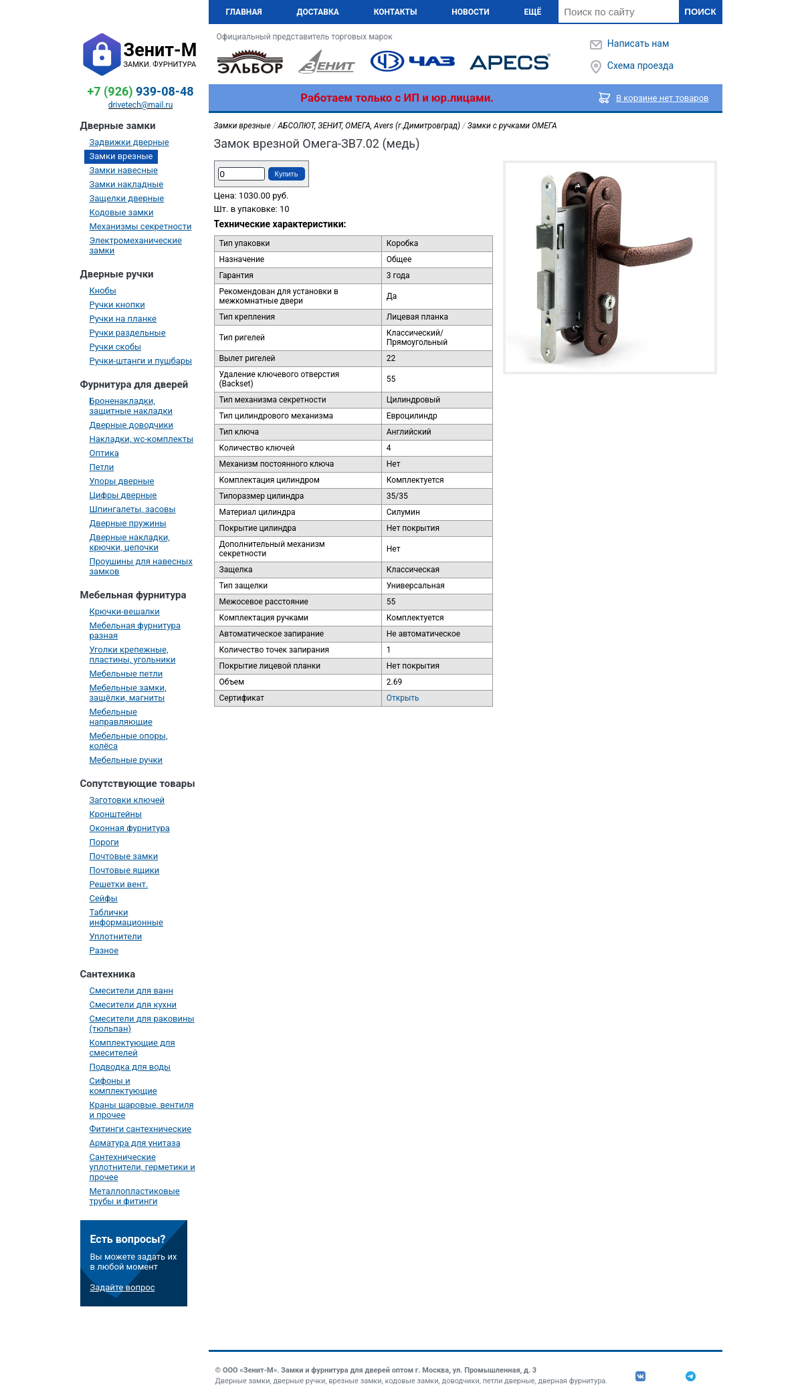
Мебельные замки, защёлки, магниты (128, 693)
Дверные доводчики (132, 425)
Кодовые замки (122, 212)
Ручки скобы (116, 347)
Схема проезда (640, 65)
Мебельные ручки (126, 760)
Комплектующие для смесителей (132, 1048)
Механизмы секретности (141, 226)
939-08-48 (140, 91)
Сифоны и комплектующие (123, 1086)
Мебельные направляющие (121, 717)
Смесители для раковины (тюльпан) (142, 1024)
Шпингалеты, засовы (133, 509)
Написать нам (638, 43)
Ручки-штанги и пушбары (141, 361)
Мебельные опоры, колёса (129, 741)
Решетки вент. (119, 884)
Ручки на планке (123, 319)
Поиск (700, 12)
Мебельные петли (126, 674)
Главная (244, 12)
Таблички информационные (126, 917)
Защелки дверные (127, 198)
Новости (470, 12)
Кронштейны (116, 814)
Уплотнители (116, 936)
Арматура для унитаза (135, 1143)
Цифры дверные (123, 495)
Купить (286, 174)
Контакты (395, 12)
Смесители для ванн (131, 990)
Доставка (318, 12)
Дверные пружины (128, 523)
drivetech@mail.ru (140, 105)
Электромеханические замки (136, 245)
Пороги (104, 842)
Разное (104, 950)
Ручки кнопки (117, 305)
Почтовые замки (124, 856)
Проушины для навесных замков (141, 566)
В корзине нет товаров (662, 98)
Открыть (403, 698)
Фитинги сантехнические (141, 1129)
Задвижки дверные (129, 142)
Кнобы (103, 290)
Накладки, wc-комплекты (142, 439)
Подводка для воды (130, 1067)
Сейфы (104, 898)
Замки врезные (121, 156)
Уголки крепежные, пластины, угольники (133, 655)
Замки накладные (127, 184)
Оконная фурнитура (130, 828)
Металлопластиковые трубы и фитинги (135, 1196)
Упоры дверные (122, 481)
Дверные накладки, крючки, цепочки (130, 542)
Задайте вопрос (122, 1287)
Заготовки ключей (127, 800)
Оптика (104, 453)
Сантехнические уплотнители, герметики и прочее (142, 1167)
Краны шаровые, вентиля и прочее (142, 1110)
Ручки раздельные (128, 333)
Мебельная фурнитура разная (135, 630)
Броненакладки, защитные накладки (131, 406)
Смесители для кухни (133, 1005)
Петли (102, 467)
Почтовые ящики (125, 870)
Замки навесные (124, 170)
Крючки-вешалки (125, 611)
